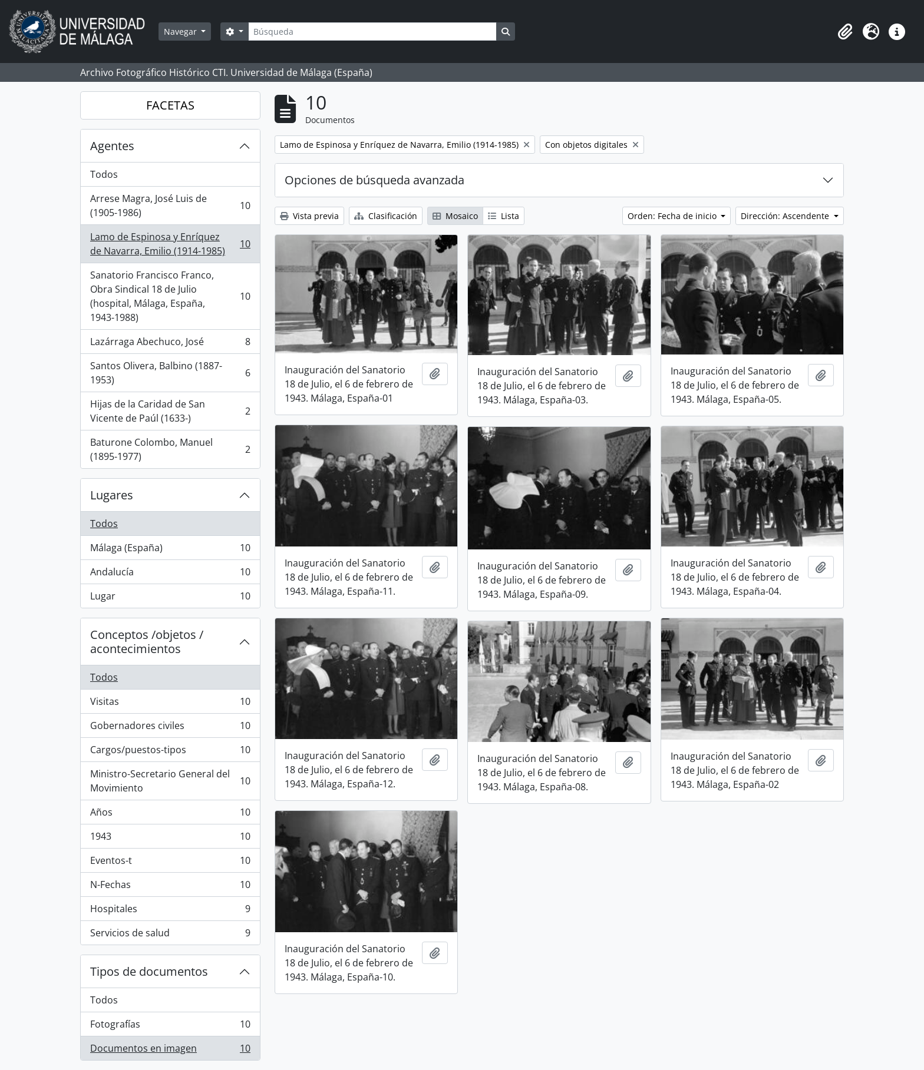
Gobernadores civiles (170, 728)
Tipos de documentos (149, 971)
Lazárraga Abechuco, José (170, 344)
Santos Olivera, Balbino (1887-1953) (170, 372)
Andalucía (170, 574)
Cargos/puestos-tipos (170, 752)
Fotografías (170, 1026)
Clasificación (385, 215)
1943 (170, 839)
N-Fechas (170, 887)
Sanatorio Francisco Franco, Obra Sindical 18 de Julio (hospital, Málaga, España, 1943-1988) (170, 296)
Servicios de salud (170, 935)
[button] (845, 32)
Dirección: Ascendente (786, 215)
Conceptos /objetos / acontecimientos (146, 642)
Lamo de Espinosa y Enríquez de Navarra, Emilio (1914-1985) (170, 243)
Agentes (112, 146)
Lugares (111, 495)
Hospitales (170, 911)
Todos (104, 174)
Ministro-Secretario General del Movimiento (170, 780)
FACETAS (170, 105)
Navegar (181, 31)
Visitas (170, 704)
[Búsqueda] (372, 31)
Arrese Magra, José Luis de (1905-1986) (170, 205)
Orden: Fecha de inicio (673, 215)
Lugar (170, 598)
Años (170, 814)
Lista (503, 215)
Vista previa (309, 215)
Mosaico (455, 215)
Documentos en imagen (170, 1050)
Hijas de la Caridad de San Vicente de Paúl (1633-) (170, 411)
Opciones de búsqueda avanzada (374, 180)
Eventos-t (170, 863)
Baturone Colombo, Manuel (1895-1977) (170, 449)
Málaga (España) (170, 550)
